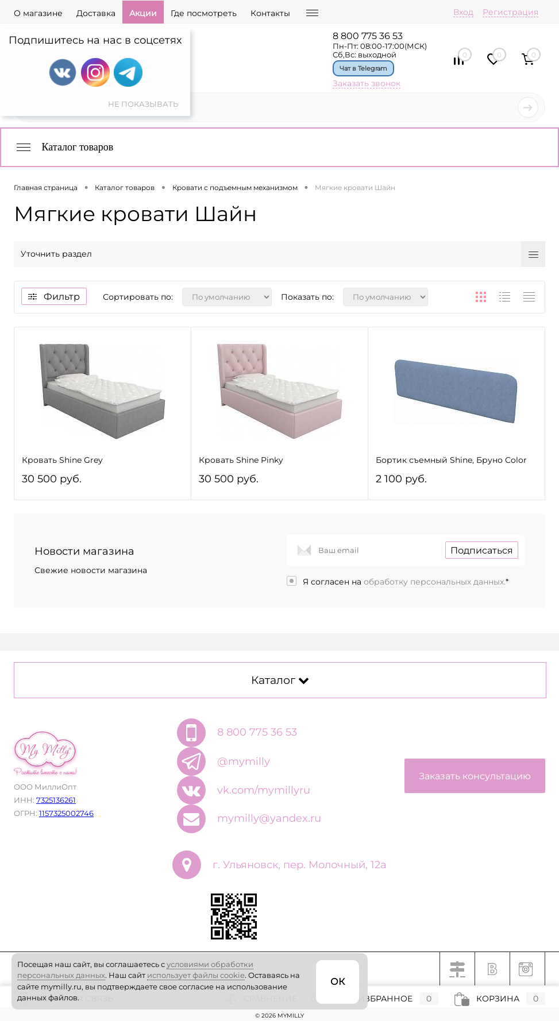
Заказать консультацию (475, 776)
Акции (143, 13)
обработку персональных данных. (435, 582)
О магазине (38, 13)
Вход (463, 12)
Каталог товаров (64, 147)
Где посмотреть (204, 13)
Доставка (95, 13)
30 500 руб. (102, 483)
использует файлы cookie (196, 975)
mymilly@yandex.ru (269, 818)
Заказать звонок (366, 83)
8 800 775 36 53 (368, 35)
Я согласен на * (405, 582)
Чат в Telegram (363, 68)
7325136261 (56, 800)
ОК (337, 981)
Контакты (270, 13)
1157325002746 (66, 813)
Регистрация (510, 12)
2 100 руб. (456, 483)
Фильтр (54, 296)
